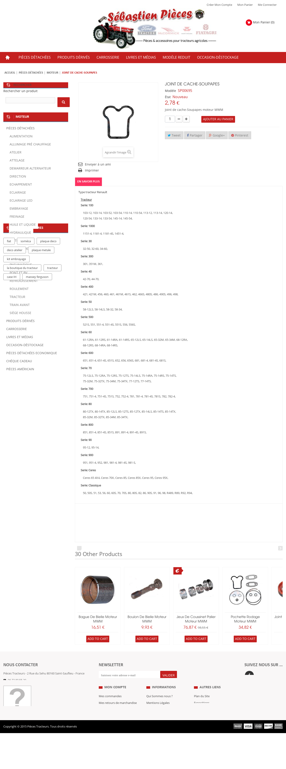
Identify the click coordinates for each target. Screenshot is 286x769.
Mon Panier (245, 5)
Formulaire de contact (22, 687)
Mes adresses (108, 719)
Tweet (174, 135)
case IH (12, 442)
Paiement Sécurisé (158, 733)
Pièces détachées (31, 72)
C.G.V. (150, 719)
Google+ (217, 135)
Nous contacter (204, 726)
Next (280, 548)
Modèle (170, 91)
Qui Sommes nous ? (159, 706)
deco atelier (14, 416)
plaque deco (48, 407)
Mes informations (110, 726)
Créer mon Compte (219, 5)
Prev (79, 548)
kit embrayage (16, 425)
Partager (194, 135)
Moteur (52, 72)
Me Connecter (267, 5)
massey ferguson (37, 442)
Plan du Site (202, 706)
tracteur (52, 434)
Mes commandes (110, 706)
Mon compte (115, 697)
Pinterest (239, 135)
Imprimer (92, 170)
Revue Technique (205, 719)
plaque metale (41, 416)
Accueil (9, 72)
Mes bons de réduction (114, 733)
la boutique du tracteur (22, 434)
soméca (26, 407)
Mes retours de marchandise (118, 713)
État (168, 97)
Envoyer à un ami (98, 164)
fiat (9, 407)
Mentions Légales (158, 713)
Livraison (152, 726)
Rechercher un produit (20, 91)
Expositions (201, 713)
